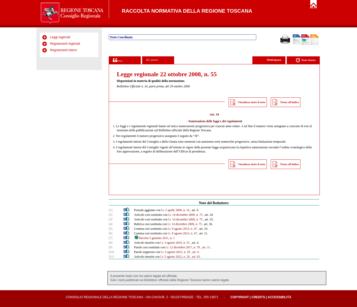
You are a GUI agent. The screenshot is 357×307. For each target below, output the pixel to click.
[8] (110, 242)
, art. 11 (205, 247)
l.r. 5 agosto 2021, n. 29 (175, 252)
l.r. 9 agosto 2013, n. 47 (182, 229)
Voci (117, 60)
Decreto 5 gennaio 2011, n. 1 (154, 238)
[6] (110, 233)
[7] (110, 238)
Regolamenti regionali (65, 43)
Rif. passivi (152, 59)
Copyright (239, 297)
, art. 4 (195, 252)
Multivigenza (274, 59)
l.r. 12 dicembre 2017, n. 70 (183, 247)
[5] (110, 229)
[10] (111, 252)
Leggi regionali (60, 37)
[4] (110, 224)
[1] (110, 210)
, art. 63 (195, 256)
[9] (110, 247)
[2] (110, 215)
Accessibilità (279, 297)
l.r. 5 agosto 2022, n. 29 (175, 256)
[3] (110, 219)
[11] (111, 256)
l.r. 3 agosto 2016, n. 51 (175, 242)
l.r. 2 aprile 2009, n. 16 (175, 210)
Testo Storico (306, 60)
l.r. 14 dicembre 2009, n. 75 (185, 215)
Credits (258, 297)
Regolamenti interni (63, 50)
